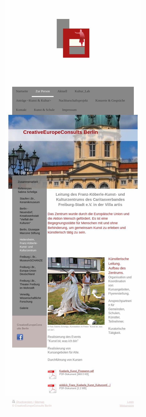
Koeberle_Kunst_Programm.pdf (76, 370)
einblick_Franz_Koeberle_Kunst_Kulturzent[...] (84, 384)
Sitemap (39, 401)
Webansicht (127, 405)
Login (130, 401)
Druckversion (22, 401)
